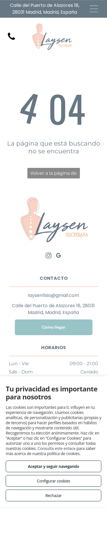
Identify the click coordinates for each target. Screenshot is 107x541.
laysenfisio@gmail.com (53, 295)
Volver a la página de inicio (53, 174)
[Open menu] (94, 9)
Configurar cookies (53, 481)
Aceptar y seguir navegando (53, 466)
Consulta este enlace (56, 448)
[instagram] (48, 256)
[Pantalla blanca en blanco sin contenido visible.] (11, 39)
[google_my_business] (58, 256)
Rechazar (53, 495)
